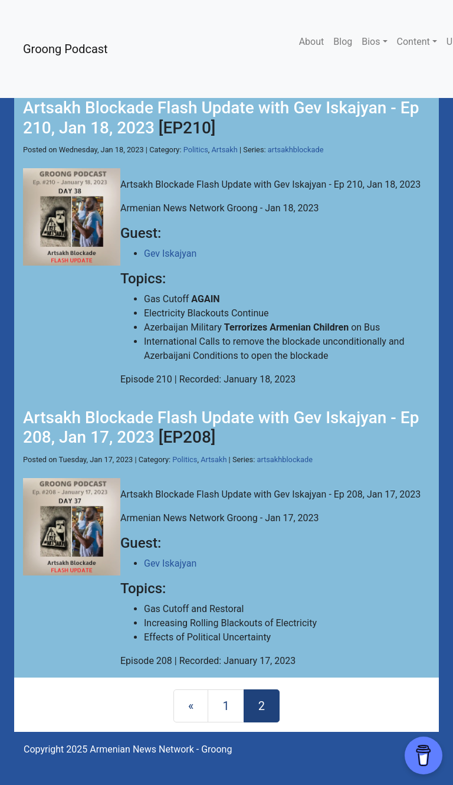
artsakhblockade (296, 149)
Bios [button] (371, 41)
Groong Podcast (65, 49)
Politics (195, 149)
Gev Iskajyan (170, 253)
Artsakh (225, 149)
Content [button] (413, 41)
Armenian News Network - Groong (161, 749)
